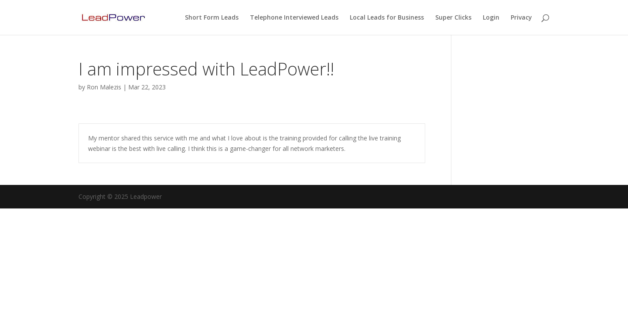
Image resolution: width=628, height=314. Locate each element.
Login (491, 17)
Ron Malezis (104, 87)
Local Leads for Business (387, 17)
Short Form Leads (212, 17)
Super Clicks (453, 17)
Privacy (521, 17)
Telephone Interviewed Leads (294, 17)
